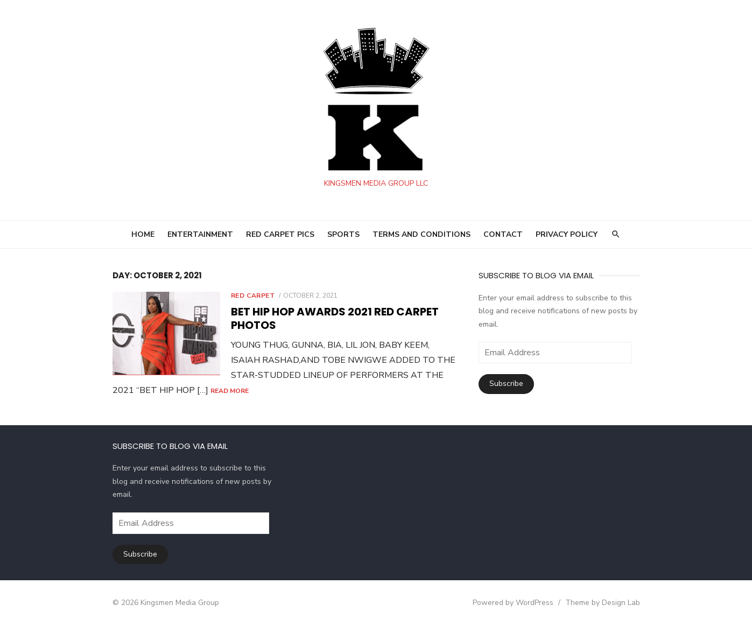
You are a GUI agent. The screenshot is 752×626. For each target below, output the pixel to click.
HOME (142, 234)
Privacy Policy (567, 234)
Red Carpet (253, 295)
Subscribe (506, 383)
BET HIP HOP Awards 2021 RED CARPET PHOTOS (335, 318)
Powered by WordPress (513, 602)
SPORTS (343, 234)
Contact (503, 234)
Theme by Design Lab (602, 602)
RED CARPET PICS (280, 234)
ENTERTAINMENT (200, 234)
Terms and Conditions (421, 234)
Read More (229, 390)
